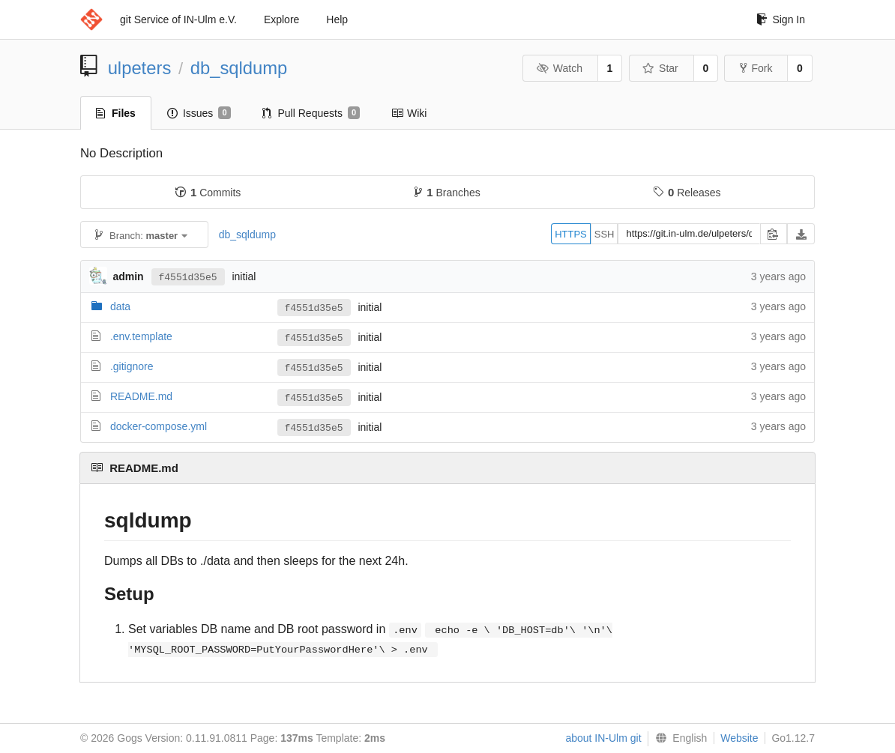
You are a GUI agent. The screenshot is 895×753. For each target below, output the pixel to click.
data (120, 306)
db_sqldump (239, 68)
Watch (559, 68)
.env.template (141, 336)
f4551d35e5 (188, 276)
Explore (281, 19)
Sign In (780, 19)
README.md (141, 396)
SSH (604, 234)
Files (116, 113)
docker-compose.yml (158, 426)
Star (660, 68)
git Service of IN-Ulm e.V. (178, 19)
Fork (756, 68)
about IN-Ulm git (603, 738)
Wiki (409, 113)
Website (739, 738)
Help (337, 19)
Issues (199, 113)
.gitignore (132, 366)
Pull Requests (311, 113)
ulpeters (140, 68)
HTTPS (571, 234)
